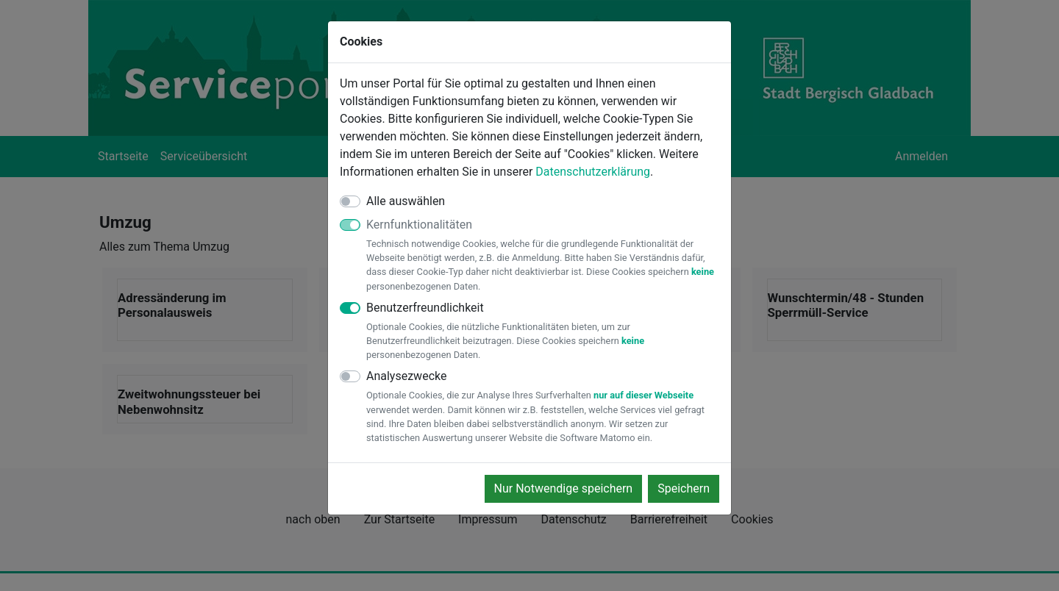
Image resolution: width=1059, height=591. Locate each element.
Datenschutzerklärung (592, 172)
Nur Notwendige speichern (563, 488)
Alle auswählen (405, 201)
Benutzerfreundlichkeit (542, 331)
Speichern (683, 488)
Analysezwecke (542, 407)
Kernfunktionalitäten (542, 255)
